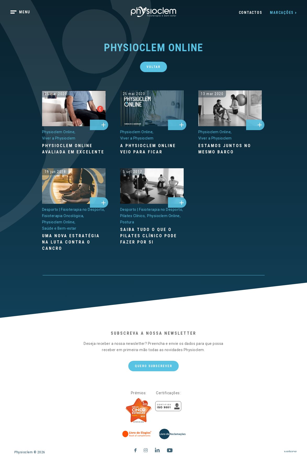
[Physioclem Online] (59, 132)
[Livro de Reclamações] (172, 434)
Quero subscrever (153, 366)
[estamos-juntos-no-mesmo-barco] (230, 108)
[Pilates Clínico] (133, 216)
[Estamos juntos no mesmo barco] (230, 149)
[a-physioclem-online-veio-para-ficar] (152, 108)
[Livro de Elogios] (137, 434)
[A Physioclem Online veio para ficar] (152, 149)
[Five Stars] (139, 410)
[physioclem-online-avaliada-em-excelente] (74, 108)
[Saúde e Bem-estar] (59, 228)
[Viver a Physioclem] (59, 138)
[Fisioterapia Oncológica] (63, 216)
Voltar (153, 67)
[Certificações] (168, 406)
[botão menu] (23, 12)
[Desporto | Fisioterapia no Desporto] (73, 209)
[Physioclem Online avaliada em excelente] (74, 149)
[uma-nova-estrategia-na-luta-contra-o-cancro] (74, 186)
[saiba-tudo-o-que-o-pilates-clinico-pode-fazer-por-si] (152, 186)
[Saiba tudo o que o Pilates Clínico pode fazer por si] (152, 236)
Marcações (282, 12)
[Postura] (127, 222)
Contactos (250, 12)
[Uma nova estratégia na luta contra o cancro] (74, 242)
